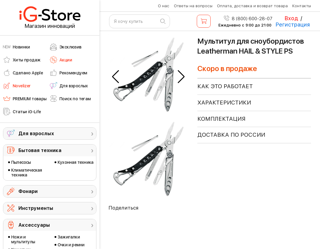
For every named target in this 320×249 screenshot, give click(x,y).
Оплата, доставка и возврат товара (252, 6)
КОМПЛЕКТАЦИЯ (221, 118)
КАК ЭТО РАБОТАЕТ (225, 86)
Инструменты (35, 208)
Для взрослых (36, 133)
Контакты (301, 6)
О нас (163, 6)
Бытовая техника (39, 150)
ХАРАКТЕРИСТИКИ (224, 102)
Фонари (28, 191)
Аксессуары (34, 225)
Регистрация (292, 24)
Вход (291, 18)
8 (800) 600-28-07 (248, 18)
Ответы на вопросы (193, 6)
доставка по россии (231, 134)
